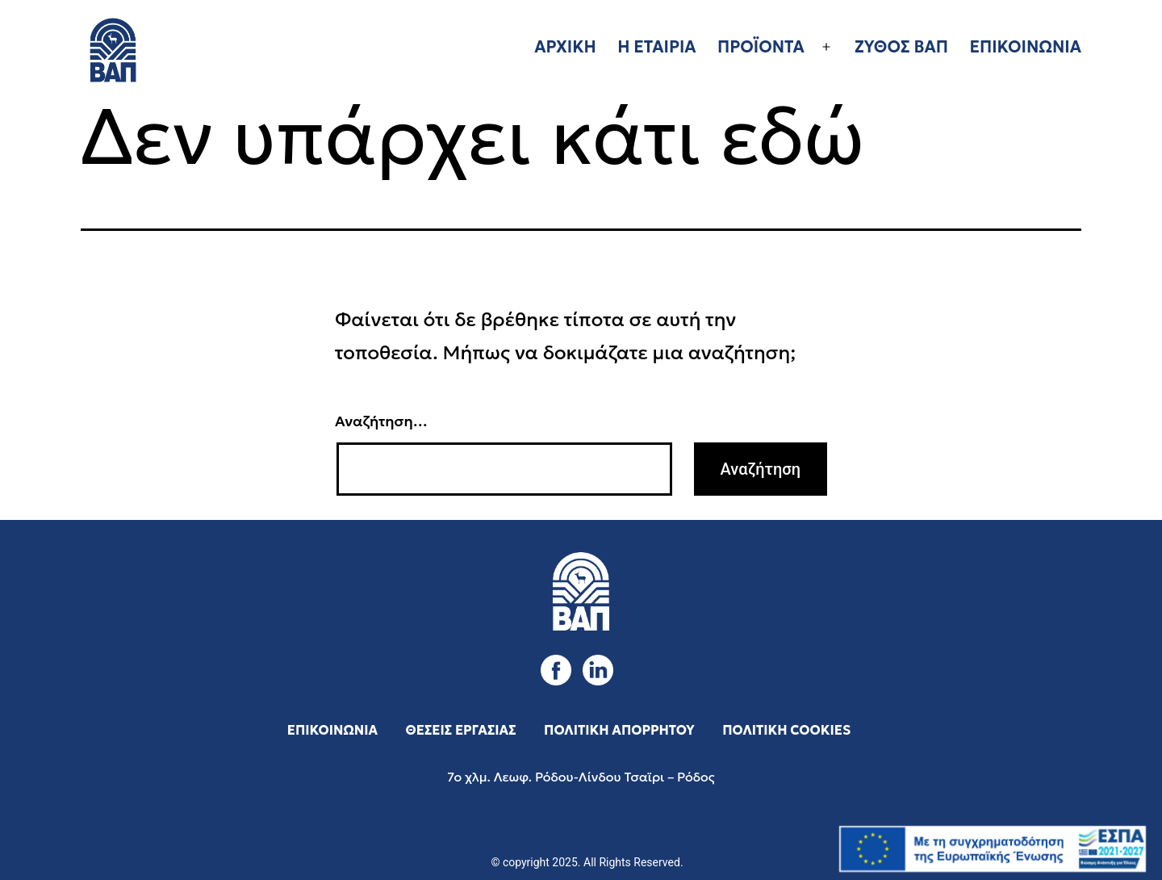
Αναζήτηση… (381, 421)
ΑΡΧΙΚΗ (565, 46)
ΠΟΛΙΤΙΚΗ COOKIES (786, 730)
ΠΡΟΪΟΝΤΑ (761, 46)
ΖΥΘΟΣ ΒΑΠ (901, 46)
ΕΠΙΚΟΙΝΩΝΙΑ (1025, 46)
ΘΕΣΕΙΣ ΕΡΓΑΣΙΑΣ (461, 730)
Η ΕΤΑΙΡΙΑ (656, 46)
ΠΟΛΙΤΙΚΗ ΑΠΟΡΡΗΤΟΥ (619, 730)
